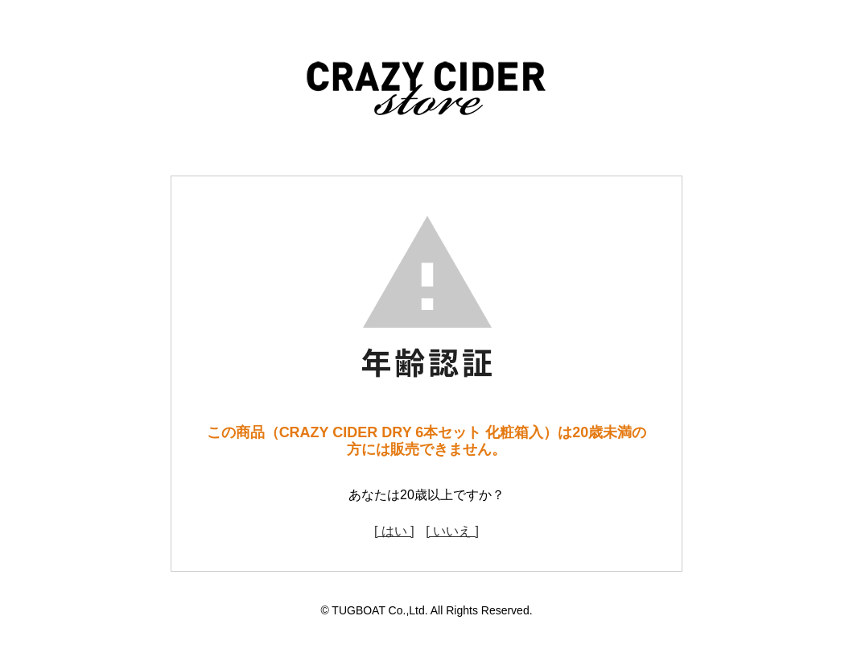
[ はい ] (394, 531)
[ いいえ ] (452, 531)
